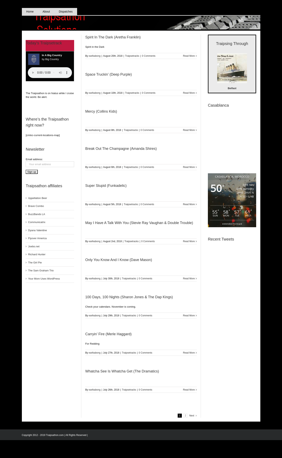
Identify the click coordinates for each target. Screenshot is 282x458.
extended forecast (232, 223)
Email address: (34, 159)
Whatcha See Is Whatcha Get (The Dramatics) (122, 371)
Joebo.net (33, 246)
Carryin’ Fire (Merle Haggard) (108, 334)
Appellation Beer (37, 198)
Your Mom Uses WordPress (44, 278)
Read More (189, 56)
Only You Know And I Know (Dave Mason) (118, 260)
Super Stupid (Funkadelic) (106, 186)
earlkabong (94, 56)
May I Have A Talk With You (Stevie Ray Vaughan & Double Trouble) (139, 223)
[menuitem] (30, 11)
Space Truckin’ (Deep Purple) (108, 74)
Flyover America (37, 238)
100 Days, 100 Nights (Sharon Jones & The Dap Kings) (129, 297)
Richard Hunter (36, 254)
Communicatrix (36, 222)
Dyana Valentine (37, 230)
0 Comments (148, 56)
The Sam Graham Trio (41, 270)
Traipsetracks (132, 56)
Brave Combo (36, 206)
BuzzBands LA (36, 214)
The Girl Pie (35, 262)
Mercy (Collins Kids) (101, 111)
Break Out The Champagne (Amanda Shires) (121, 149)
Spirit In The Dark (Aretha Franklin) (113, 37)
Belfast (232, 88)
